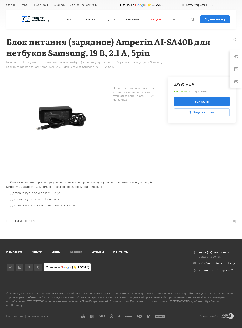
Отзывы (98, 251)
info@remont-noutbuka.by (217, 263)
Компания (14, 251)
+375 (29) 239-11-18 (199, 5)
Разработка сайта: (208, 316)
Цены (56, 251)
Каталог (76, 251)
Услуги (36, 251)
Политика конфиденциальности (27, 316)
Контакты (121, 251)
